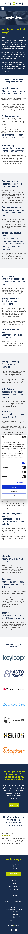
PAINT (14, 883)
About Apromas (14, 889)
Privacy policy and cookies (14, 901)
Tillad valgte (14, 491)
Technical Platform (14, 886)
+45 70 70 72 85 (16, 915)
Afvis (14, 496)
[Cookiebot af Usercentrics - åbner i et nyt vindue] (20, 437)
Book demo (14, 874)
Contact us (14, 805)
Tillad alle (14, 487)
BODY (14, 880)
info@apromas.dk (15, 917)
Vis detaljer (20, 482)
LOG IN (14, 898)
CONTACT (14, 895)
